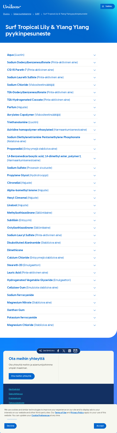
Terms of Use (60, 413)
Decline (10, 426)
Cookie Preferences (40, 416)
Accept (100, 426)
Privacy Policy (77, 413)
